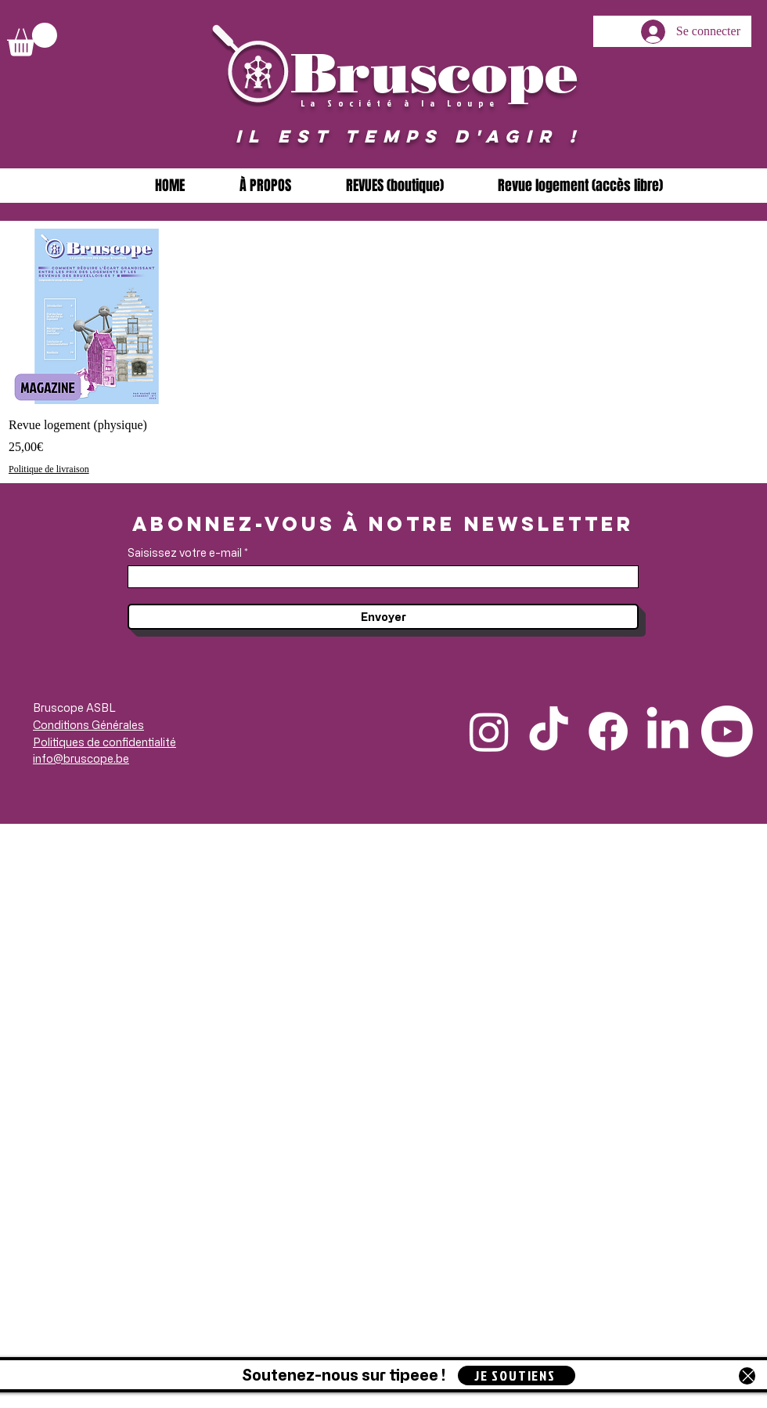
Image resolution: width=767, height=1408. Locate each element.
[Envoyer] (383, 617)
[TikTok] (548, 731)
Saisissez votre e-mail (185, 552)
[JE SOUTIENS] (516, 1375)
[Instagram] (489, 731)
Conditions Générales (88, 725)
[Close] (747, 1376)
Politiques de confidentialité (104, 742)
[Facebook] (608, 731)
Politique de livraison (49, 469)
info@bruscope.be (81, 758)
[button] (32, 39)
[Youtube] (727, 731)
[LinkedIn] (667, 731)
